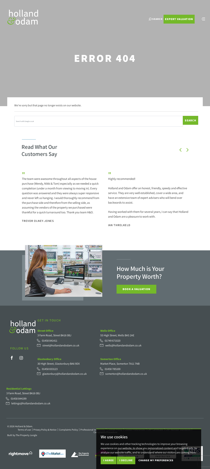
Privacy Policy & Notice (45, 429)
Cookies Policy (114, 429)
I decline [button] (126, 463)
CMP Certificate (155, 429)
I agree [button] (108, 463)
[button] (180, 150)
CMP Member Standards (178, 429)
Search (190, 120)
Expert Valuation (179, 19)
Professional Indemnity (92, 429)
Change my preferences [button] (155, 463)
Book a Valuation (136, 289)
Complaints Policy (68, 429)
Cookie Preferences (135, 429)
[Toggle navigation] (203, 18)
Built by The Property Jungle (22, 435)
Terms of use (24, 429)
